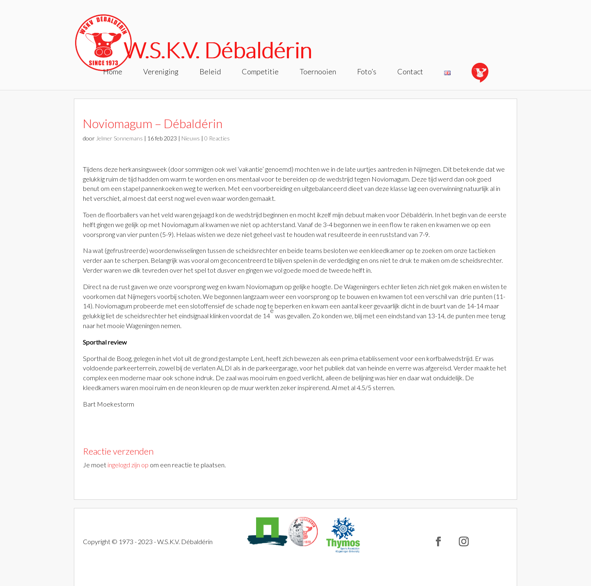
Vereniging (161, 72)
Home (112, 72)
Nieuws (190, 138)
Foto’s (366, 72)
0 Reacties (217, 138)
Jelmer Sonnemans (119, 138)
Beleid (210, 72)
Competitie (260, 72)
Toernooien (318, 72)
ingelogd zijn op (128, 465)
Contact (410, 72)
